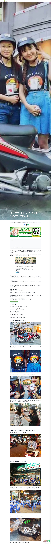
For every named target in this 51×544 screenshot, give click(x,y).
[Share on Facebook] (25, 225)
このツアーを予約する (14, 301)
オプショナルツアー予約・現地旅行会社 (21, 222)
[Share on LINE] (28, 225)
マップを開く (17, 272)
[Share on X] (26, 225)
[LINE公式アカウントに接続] (46, 541)
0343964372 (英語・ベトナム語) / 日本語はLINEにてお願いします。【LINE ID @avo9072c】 (24, 270)
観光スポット (15, 222)
